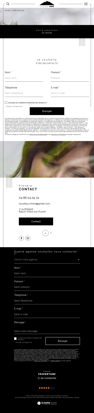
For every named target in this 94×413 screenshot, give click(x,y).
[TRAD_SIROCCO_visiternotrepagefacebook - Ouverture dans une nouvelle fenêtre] (21, 238)
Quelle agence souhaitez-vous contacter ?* (45, 252)
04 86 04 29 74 (29, 197)
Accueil (7, 10)
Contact (90, 129)
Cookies (76, 397)
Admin (52, 397)
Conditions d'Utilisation (58, 134)
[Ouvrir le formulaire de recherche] (8, 3)
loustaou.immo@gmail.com (34, 203)
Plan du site (31, 397)
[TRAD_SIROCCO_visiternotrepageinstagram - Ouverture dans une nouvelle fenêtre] (27, 238)
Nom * (8, 72)
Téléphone (11, 87)
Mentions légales (42, 397)
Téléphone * (21, 295)
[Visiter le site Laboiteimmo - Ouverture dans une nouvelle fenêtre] (46, 406)
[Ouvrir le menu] (86, 4)
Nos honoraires (20, 397)
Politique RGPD (68, 397)
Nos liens (58, 397)
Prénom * (56, 72)
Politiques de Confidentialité (38, 134)
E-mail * (55, 87)
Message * (20, 322)
